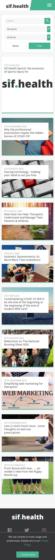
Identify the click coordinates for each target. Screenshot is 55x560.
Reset (15, 45)
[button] (48, 5)
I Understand (27, 554)
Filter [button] (39, 45)
